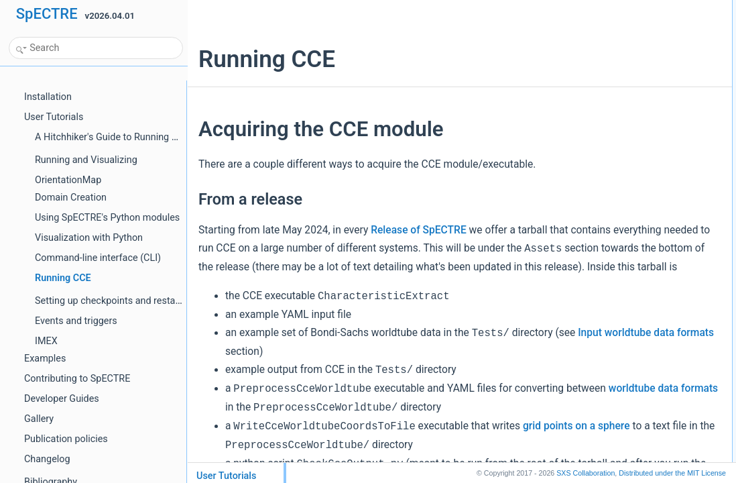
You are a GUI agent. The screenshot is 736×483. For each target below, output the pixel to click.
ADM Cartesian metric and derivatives (623, 154)
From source (578, 56)
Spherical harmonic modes (603, 124)
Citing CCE (575, 355)
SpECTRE (47, 13)
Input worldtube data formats (359, 388)
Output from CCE (586, 311)
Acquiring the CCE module (603, 12)
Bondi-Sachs (578, 184)
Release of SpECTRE (418, 230)
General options (584, 247)
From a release (583, 27)
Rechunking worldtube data (604, 277)
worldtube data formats (373, 443)
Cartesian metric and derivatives (613, 169)
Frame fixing (578, 340)
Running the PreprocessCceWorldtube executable (645, 198)
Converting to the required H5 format (621, 110)
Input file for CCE (586, 232)
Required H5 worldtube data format (618, 90)
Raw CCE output (585, 326)
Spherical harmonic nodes (602, 139)
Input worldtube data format (605, 75)
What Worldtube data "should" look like (625, 213)
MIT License (672, 473)
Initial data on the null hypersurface (618, 262)
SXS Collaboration (585, 473)
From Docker (579, 41)
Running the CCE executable (608, 292)
